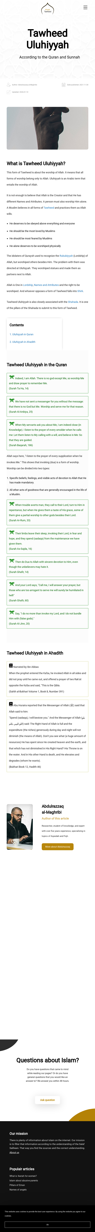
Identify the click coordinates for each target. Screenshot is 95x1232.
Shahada (73, 301)
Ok (47, 1225)
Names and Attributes (46, 284)
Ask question (47, 1100)
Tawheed (49, 207)
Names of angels (18, 1189)
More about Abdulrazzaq (57, 846)
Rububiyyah (66, 255)
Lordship (28, 284)
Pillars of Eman (17, 1185)
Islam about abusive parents (24, 1180)
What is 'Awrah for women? (23, 1176)
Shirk (80, 291)
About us (14, 1152)
